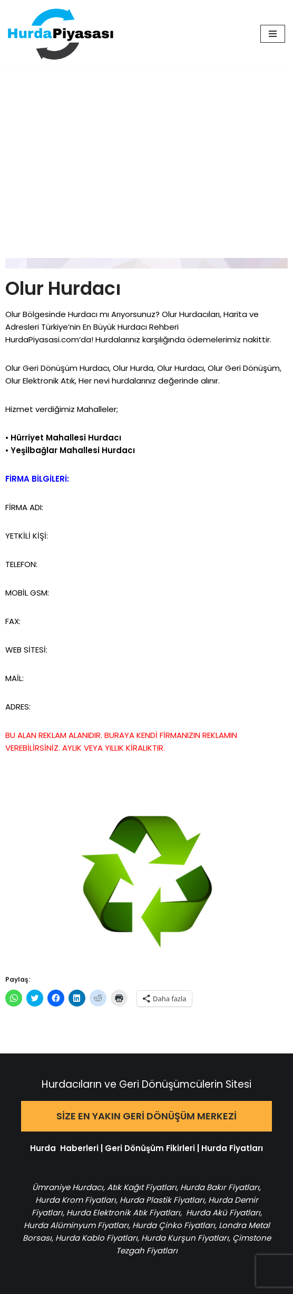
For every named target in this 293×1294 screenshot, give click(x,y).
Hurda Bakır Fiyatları (219, 1187)
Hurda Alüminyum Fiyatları (76, 1225)
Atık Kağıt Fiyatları (142, 1187)
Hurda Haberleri (64, 1148)
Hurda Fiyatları (232, 1148)
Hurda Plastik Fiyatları (162, 1199)
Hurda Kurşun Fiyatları (185, 1237)
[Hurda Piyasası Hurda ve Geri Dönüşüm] (60, 34)
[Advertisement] (146, 147)
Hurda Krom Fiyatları (75, 1199)
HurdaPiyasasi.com (42, 339)
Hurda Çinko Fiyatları (173, 1225)
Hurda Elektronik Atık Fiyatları (123, 1212)
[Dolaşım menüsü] (272, 34)
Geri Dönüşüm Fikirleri (150, 1148)
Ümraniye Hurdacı (67, 1187)
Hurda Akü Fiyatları (223, 1212)
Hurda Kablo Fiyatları (96, 1237)
